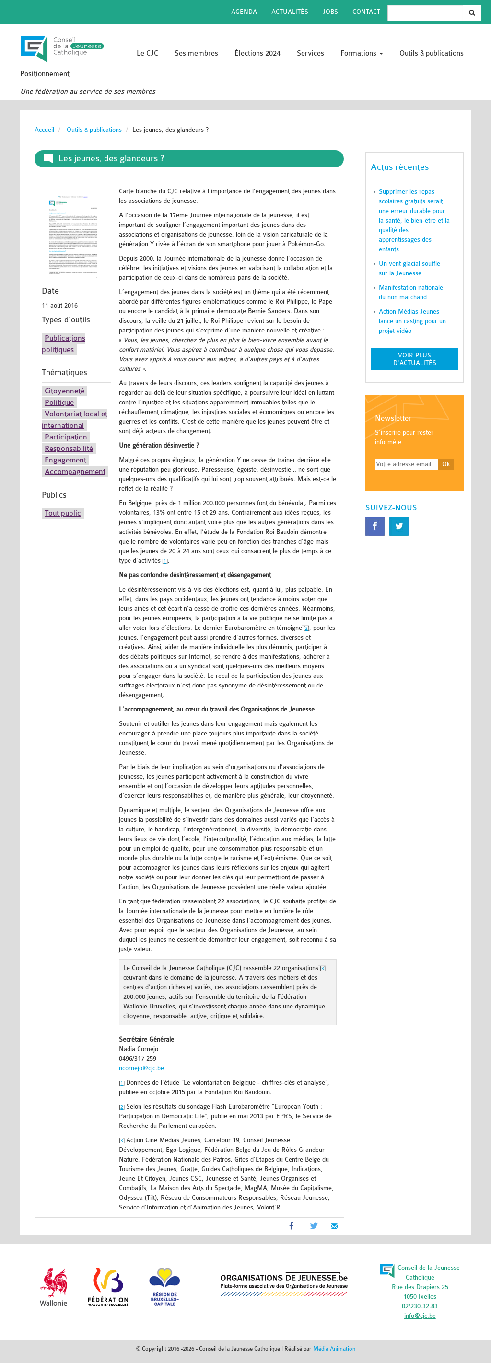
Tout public (63, 513)
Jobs (330, 11)
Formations (361, 53)
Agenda (244, 11)
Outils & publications (431, 53)
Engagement (65, 460)
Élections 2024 (257, 53)
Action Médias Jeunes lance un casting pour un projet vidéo (412, 321)
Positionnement (45, 74)
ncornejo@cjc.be (141, 1068)
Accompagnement (75, 471)
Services (310, 53)
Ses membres (196, 53)
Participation (66, 437)
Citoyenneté (64, 391)
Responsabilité (69, 448)
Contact (366, 11)
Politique (59, 402)
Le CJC (147, 53)
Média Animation (334, 1348)
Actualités (289, 11)
